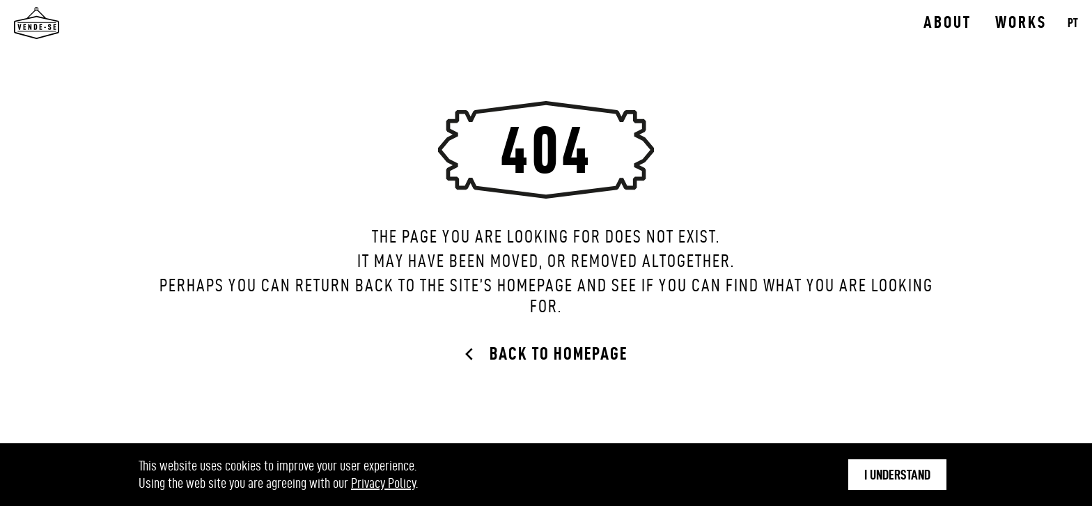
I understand (897, 474)
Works (1021, 22)
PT (1073, 22)
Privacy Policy (383, 483)
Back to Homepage (558, 353)
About (947, 22)
